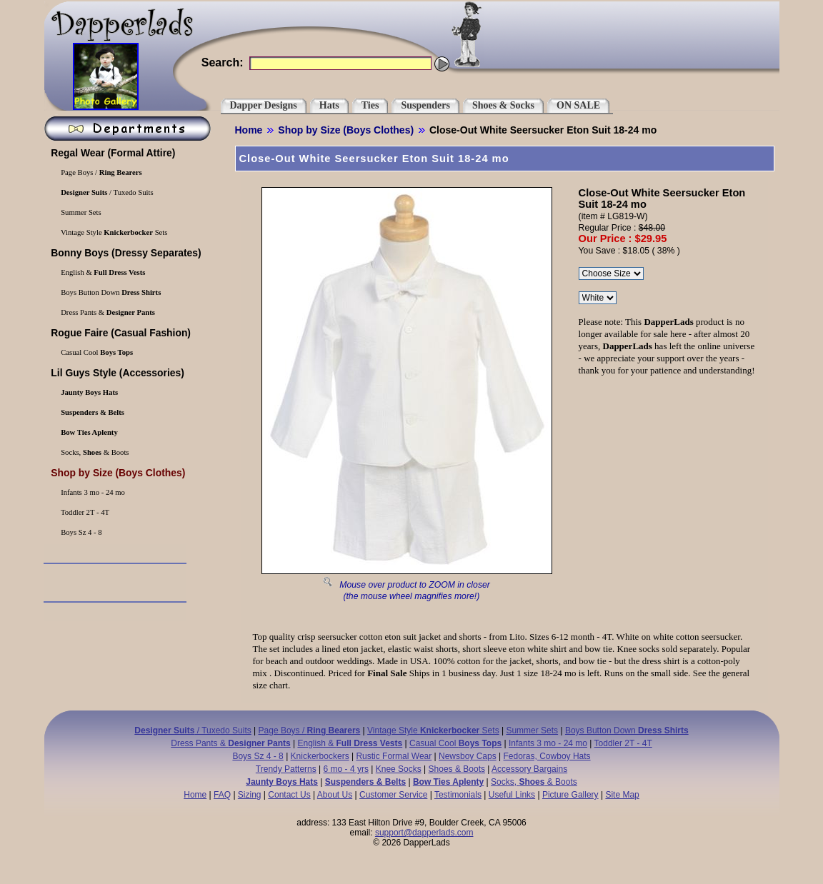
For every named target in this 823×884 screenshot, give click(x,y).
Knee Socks (399, 769)
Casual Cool (96, 352)
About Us (334, 795)
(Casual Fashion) (120, 332)
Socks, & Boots (94, 452)
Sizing (249, 795)
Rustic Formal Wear (394, 756)
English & (102, 272)
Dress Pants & (107, 312)
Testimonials (458, 795)
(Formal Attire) (112, 153)
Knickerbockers (320, 756)
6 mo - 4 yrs (346, 769)
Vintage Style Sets (113, 232)
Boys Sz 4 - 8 (80, 532)
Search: (222, 62)
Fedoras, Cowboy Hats (547, 756)
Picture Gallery (570, 795)
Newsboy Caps (468, 756)
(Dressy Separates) (125, 252)
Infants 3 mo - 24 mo (92, 492)
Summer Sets (80, 212)
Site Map (622, 795)
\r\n (598, 297)
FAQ (222, 795)
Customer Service (393, 795)
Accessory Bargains (529, 769)
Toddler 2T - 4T (84, 512)
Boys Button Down (110, 292)
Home (249, 130)
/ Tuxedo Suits (106, 192)
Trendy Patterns (286, 769)
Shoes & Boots (457, 769)
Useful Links (512, 795)
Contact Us (289, 795)
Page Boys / (100, 172)
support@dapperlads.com (424, 833)
